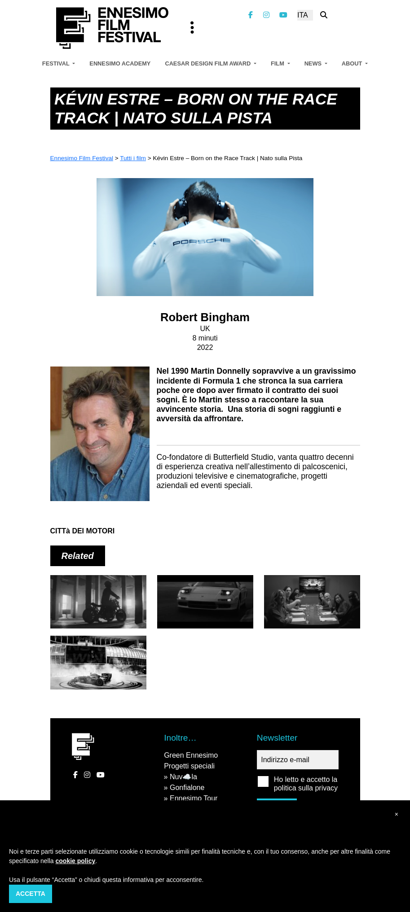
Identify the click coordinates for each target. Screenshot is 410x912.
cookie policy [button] (76, 860)
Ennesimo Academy (119, 63)
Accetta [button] (30, 893)
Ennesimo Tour (193, 798)
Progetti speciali (189, 766)
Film (278, 63)
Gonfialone (187, 787)
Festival (56, 63)
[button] (396, 814)
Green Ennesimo (191, 755)
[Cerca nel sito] (323, 15)
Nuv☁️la (183, 777)
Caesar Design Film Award (208, 63)
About (353, 63)
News (313, 63)
